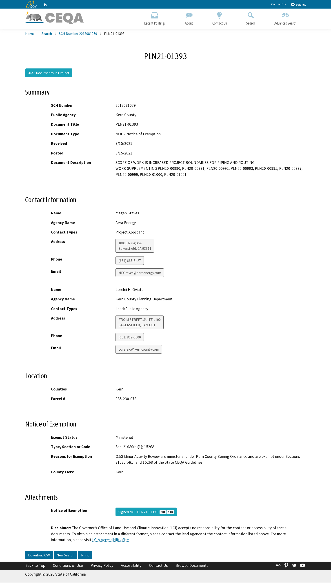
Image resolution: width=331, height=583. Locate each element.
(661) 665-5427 (129, 261)
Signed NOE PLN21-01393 (146, 512)
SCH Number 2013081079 (78, 34)
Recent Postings (154, 17)
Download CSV (39, 555)
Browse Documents (191, 565)
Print (85, 555)
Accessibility (131, 565)
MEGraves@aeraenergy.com (139, 273)
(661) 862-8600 (129, 337)
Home (30, 34)
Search (251, 17)
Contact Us (278, 4)
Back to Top (35, 565)
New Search (65, 555)
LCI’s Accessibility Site (110, 540)
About (189, 17)
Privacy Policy (102, 565)
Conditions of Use (68, 565)
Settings (298, 4)
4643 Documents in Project (48, 73)
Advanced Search (285, 17)
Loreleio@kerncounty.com (138, 349)
